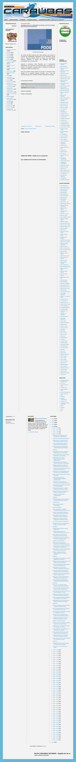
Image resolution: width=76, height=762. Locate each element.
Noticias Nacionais (11, 65)
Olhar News (63, 331)
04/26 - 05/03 (56, 709)
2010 (53, 424)
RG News (63, 349)
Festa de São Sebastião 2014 (10, 109)
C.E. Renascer (64, 109)
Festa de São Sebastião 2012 (10, 91)
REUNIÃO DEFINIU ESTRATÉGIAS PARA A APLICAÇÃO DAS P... (60, 492)
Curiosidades (10, 86)
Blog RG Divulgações (65, 283)
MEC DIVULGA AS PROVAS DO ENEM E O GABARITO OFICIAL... (61, 612)
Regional (9, 57)
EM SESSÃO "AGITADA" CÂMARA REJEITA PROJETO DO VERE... (60, 488)
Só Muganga (63, 178)
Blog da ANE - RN (64, 201)
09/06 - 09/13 (56, 672)
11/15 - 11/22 (56, 653)
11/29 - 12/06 (56, 649)
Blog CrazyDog (64, 66)
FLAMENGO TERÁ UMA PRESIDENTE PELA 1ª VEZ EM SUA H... (61, 574)
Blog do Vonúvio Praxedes (64, 100)
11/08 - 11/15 (56, 655)
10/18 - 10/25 (56, 661)
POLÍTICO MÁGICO (57, 507)
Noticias (8, 54)
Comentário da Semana (10, 102)
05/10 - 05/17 (56, 705)
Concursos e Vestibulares (9, 78)
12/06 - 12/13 (56, 433)
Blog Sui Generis (64, 105)
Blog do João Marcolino (63, 95)
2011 (53, 422)
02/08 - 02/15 (56, 730)
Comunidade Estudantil (63, 294)
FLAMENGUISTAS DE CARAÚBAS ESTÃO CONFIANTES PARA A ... (60, 636)
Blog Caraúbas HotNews (64, 64)
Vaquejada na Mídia (65, 372)
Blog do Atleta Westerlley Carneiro (65, 88)
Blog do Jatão (64, 251)
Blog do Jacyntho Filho (65, 249)
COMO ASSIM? (56, 502)
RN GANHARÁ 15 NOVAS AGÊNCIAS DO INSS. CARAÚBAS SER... (61, 538)
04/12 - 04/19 (56, 713)
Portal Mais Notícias (65, 344)
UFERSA (62, 407)
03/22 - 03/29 (56, 718)
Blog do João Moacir (65, 255)
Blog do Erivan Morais (65, 241)
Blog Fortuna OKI (64, 104)
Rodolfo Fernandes (65, 354)
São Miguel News (64, 364)
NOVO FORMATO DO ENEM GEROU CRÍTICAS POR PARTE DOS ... (61, 588)
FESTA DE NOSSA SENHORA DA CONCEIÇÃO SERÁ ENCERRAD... (61, 580)
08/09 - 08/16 (56, 680)
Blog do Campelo (64, 221)
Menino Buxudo (64, 151)
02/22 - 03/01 (56, 726)
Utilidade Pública (10, 62)
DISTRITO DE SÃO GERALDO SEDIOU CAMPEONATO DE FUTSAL (61, 623)
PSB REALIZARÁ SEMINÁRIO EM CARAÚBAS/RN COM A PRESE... (61, 447)
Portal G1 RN (63, 401)
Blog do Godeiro (64, 246)
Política (8, 55)
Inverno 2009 (10, 107)
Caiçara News (64, 290)
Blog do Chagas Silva (65, 226)
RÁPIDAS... (55, 449)
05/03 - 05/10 (56, 707)
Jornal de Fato (64, 387)
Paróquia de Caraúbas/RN (63, 158)
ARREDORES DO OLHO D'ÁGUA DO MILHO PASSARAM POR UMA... (61, 601)
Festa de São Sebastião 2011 (10, 84)
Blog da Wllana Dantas (65, 217)
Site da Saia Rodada (65, 171)
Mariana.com (63, 150)
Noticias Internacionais (12, 93)
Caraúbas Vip (63, 120)
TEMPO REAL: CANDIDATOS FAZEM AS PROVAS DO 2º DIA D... (61, 626)
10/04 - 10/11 (56, 665)
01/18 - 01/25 (56, 736)
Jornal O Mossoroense (65, 392)
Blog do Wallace (64, 273)
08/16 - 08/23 (56, 678)
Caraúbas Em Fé (64, 113)
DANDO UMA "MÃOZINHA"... (59, 540)
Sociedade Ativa (64, 173)
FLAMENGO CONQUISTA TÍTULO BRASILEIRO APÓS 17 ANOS (60, 618)
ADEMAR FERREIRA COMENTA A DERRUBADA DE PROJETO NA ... (61, 466)
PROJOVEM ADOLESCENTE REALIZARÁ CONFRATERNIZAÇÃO (61, 543)
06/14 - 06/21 (56, 695)
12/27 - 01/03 (56, 428)
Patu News (63, 336)
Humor (8, 80)
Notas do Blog (10, 60)
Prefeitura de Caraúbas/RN (63, 163)
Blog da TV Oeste (64, 213)
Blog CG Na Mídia (64, 195)
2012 (53, 420)
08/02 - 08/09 (56, 682)
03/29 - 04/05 (56, 716)
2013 (53, 418)
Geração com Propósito (63, 314)
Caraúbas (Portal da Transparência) (65, 381)
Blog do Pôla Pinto (65, 264)
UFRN (62, 409)
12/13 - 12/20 (56, 431)
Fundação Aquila (64, 309)
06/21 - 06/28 (56, 694)
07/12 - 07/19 (56, 688)
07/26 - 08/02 (56, 684)
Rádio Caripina (64, 356)
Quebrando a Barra (65, 165)
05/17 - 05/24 (56, 703)
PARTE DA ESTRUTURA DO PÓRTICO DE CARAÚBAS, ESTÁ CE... (61, 592)
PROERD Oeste (64, 346)
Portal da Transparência (64, 399)
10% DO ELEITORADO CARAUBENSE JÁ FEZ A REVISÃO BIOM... (61, 565)
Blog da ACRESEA (65, 73)
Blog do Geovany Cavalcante (64, 244)
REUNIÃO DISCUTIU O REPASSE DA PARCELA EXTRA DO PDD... (61, 524)
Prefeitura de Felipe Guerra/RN (65, 403)
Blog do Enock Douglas (64, 238)
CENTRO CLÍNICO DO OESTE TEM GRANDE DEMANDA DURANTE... (61, 595)
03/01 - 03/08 (56, 724)
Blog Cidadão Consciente (63, 199)
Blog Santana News (65, 285)
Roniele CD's (63, 168)
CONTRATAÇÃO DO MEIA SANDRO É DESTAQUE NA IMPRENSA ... (61, 546)
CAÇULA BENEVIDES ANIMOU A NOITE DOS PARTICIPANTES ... (60, 444)
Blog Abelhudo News (65, 187)
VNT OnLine (63, 374)
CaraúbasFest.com (65, 123)
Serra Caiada (63, 357)
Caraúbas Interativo (65, 115)
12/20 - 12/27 (56, 430)
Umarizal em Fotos (65, 367)
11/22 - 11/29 (56, 651)
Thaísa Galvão (64, 366)
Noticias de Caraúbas (31, 87)
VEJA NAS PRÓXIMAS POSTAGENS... (61, 438)
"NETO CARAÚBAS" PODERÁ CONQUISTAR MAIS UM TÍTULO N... (61, 510)
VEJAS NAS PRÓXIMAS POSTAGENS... (58, 505)
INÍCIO (5, 19)
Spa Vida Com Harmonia (64, 176)
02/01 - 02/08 (56, 732)
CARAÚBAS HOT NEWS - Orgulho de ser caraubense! (51, 19)
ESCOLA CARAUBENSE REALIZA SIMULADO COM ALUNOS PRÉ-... (61, 513)
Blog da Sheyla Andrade (64, 211)
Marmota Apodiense (65, 322)
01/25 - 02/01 (56, 734)
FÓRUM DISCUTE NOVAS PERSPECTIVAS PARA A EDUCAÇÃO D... (59, 459)
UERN (62, 405)
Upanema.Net (64, 371)
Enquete (8, 103)
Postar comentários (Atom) (30, 128)
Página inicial (38, 126)
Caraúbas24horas (64, 122)
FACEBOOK (22, 19)
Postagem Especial (11, 68)
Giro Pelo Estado (64, 316)
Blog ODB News (64, 281)
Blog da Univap (64, 215)
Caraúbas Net (64, 116)
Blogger (44, 746)
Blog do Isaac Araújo (65, 248)
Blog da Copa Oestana (65, 203)
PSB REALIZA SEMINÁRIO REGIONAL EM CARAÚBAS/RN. (61, 485)
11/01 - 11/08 (56, 657)
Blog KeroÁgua (64, 280)
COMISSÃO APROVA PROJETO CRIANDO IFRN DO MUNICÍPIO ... (61, 516)
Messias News (64, 324)
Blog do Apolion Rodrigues (64, 81)
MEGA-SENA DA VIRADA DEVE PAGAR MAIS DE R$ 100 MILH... (60, 535)
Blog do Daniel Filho (65, 90)
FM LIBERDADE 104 (65, 307)
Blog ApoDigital (64, 190)
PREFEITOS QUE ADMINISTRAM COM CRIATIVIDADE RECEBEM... (61, 562)
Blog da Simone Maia (65, 78)
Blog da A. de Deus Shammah (65, 71)
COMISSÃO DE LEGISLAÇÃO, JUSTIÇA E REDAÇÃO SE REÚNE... (61, 568)
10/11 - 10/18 (56, 663)
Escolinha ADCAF (64, 299)
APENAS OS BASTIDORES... (59, 620)
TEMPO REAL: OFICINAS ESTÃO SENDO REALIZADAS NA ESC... (60, 441)
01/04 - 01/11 (56, 739)
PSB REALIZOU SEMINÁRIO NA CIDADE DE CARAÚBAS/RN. (60, 436)
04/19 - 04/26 (56, 711)
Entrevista (9, 96)
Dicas (8, 75)
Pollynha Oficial (64, 342)
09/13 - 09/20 (56, 671)
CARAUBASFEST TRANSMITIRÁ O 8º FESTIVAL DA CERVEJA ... (61, 629)
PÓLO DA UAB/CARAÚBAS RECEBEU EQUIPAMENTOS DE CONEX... (61, 598)
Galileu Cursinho (64, 136)
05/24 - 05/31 (56, 701)
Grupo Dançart (64, 139)
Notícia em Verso (64, 327)
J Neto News (63, 321)
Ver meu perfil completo (33, 432)
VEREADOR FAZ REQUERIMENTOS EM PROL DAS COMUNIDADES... (61, 472)
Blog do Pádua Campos (64, 262)
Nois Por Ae (63, 153)
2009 (53, 426)
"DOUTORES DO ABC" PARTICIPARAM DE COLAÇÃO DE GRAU (61, 639)
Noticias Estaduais (11, 72)
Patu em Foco (64, 334)
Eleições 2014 (10, 105)
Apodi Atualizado (64, 185)
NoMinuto (63, 396)
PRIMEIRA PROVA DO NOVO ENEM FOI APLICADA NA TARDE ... (61, 644)
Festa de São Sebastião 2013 (10, 88)
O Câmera (63, 329)
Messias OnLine (64, 326)
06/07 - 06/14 (56, 697)
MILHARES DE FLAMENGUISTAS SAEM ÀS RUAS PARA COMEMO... (61, 615)
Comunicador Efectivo (65, 291)
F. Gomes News (64, 300)
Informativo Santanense (63, 319)
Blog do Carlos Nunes (65, 223)
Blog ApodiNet (64, 192)
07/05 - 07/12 (56, 690)
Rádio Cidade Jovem (65, 170)
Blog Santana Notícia (65, 286)
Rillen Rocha (63, 352)
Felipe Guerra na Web (65, 304)
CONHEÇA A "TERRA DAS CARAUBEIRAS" (58, 495)
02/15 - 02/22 (56, 728)
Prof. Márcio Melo (64, 347)
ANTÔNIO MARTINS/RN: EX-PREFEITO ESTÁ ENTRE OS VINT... (61, 532)
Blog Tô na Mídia (64, 107)
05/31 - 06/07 (56, 699)
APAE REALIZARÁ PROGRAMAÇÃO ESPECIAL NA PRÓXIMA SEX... (61, 577)
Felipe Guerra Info (64, 302)
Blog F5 (62, 275)
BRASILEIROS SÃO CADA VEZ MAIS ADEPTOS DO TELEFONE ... (61, 455)
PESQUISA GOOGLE (32, 19)
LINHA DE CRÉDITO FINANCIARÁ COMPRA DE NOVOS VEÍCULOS (61, 571)
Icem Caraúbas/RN (65, 141)
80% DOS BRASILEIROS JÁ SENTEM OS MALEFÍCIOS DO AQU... (61, 609)
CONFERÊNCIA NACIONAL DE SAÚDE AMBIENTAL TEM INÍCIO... (61, 559)
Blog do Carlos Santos (65, 224)
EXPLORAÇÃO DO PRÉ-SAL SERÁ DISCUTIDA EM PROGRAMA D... (61, 632)
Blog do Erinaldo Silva (65, 240)
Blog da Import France (65, 77)
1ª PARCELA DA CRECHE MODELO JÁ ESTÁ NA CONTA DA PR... (61, 469)
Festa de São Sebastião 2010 (10, 99)
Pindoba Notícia (64, 341)
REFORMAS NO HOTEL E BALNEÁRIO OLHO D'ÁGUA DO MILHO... (61, 549)
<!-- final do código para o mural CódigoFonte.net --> (37, 144)
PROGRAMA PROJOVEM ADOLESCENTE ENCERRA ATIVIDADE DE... (59, 479)
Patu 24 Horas (64, 332)
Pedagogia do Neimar (65, 160)
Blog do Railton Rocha (65, 266)
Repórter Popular (64, 166)
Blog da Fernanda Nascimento (64, 206)
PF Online (63, 339)
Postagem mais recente (26, 126)
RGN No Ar (63, 351)
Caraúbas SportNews (65, 118)
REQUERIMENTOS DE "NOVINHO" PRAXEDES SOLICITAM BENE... (60, 452)
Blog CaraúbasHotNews (41, 418)
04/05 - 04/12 (56, 715)
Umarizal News (64, 369)
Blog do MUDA (64, 260)
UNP (62, 410)
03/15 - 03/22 (56, 720)
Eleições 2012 (10, 71)
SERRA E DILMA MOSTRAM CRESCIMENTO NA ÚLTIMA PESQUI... (59, 553)
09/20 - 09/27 (56, 669)
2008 (53, 742)
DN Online (63, 383)
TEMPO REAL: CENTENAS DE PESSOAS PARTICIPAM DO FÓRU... (61, 482)
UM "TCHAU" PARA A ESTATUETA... (61, 521)
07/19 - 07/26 (56, 686)
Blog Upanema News (65, 288)
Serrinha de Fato (64, 361)
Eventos (8, 52)
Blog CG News (64, 197)
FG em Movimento (65, 305)
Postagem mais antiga (50, 126)
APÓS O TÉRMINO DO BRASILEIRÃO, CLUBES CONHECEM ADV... (61, 606)
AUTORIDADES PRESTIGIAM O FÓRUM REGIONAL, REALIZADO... (61, 463)
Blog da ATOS (64, 75)
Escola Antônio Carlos (65, 127)
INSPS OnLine (64, 145)
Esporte (8, 59)
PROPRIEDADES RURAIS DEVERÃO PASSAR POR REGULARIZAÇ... (61, 500)
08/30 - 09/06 (56, 674)
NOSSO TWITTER (14, 19)
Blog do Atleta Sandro (65, 86)
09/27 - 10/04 (56, 667)
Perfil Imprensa (64, 337)
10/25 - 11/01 (56, 659)
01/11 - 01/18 (56, 738)
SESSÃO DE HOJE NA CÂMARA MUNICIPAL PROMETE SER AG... (61, 519)
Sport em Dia (63, 362)
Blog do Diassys (64, 228)
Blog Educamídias (64, 102)
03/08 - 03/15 (56, 722)
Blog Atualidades (64, 194)
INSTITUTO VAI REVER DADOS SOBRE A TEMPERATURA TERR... (61, 585)
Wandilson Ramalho (65, 179)
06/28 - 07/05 (56, 692)
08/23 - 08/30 (56, 676)
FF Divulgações (64, 134)
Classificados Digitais (65, 125)
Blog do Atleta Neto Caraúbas (65, 84)
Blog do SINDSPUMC (65, 97)
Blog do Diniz (63, 229)
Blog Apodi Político (65, 189)
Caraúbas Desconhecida (64, 111)
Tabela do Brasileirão (10, 423)
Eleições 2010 (10, 81)
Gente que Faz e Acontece (64, 311)
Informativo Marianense (63, 143)
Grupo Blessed (64, 137)
